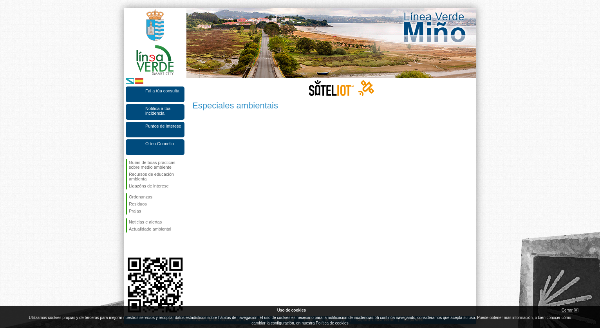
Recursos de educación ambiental (151, 176)
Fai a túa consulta (162, 90)
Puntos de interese (163, 126)
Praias (135, 211)
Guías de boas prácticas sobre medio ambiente (152, 164)
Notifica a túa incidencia (157, 110)
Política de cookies (332, 323)
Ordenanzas (140, 197)
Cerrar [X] (570, 310)
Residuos (138, 204)
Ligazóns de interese (149, 186)
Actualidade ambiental (150, 229)
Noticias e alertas (145, 222)
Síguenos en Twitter (143, 245)
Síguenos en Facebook (130, 245)
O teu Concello (159, 143)
